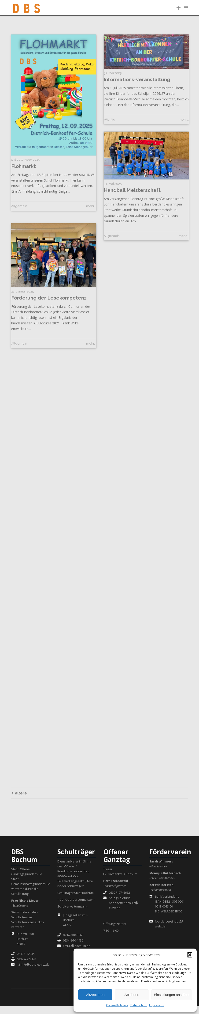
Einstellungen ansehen (171, 995)
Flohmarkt (23, 166)
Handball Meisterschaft (132, 197)
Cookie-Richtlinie (117, 1005)
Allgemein (19, 206)
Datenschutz (138, 1005)
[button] (189, 955)
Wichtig (109, 119)
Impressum (156, 1005)
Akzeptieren (95, 995)
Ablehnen (131, 995)
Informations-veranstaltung (137, 79)
